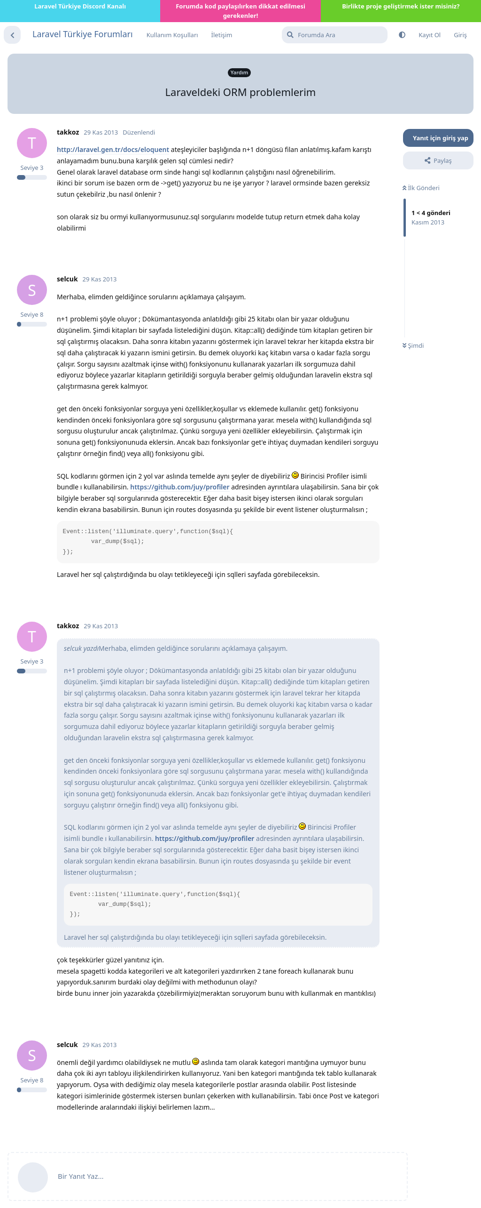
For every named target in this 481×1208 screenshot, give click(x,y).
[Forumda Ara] (335, 34)
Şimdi (413, 345)
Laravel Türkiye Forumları (82, 34)
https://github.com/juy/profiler (179, 486)
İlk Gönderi (421, 188)
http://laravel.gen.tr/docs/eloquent (113, 149)
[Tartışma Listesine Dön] (12, 35)
